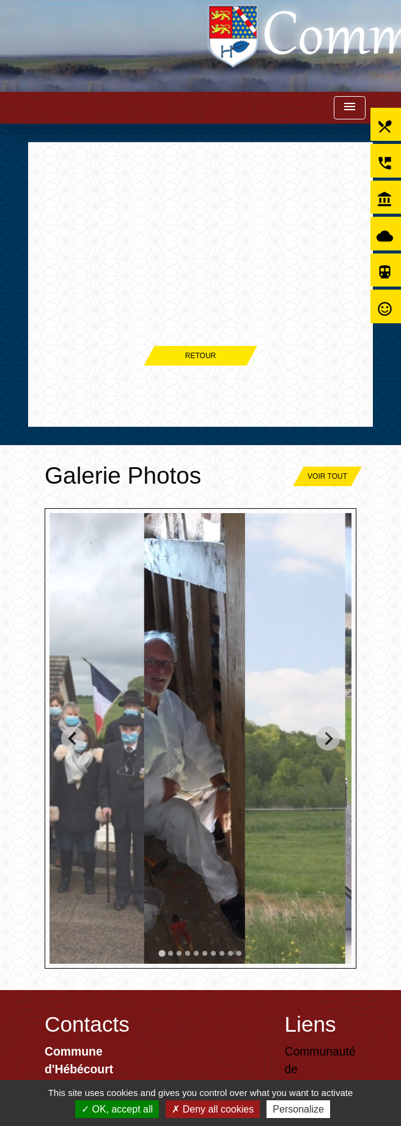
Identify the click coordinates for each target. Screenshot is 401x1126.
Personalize (298, 1109)
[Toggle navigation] (350, 108)
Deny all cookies (213, 1109)
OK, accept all (117, 1109)
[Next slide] (328, 739)
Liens (310, 1024)
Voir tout (327, 476)
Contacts (81, 1024)
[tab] (161, 953)
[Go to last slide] (73, 739)
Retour (200, 355)
